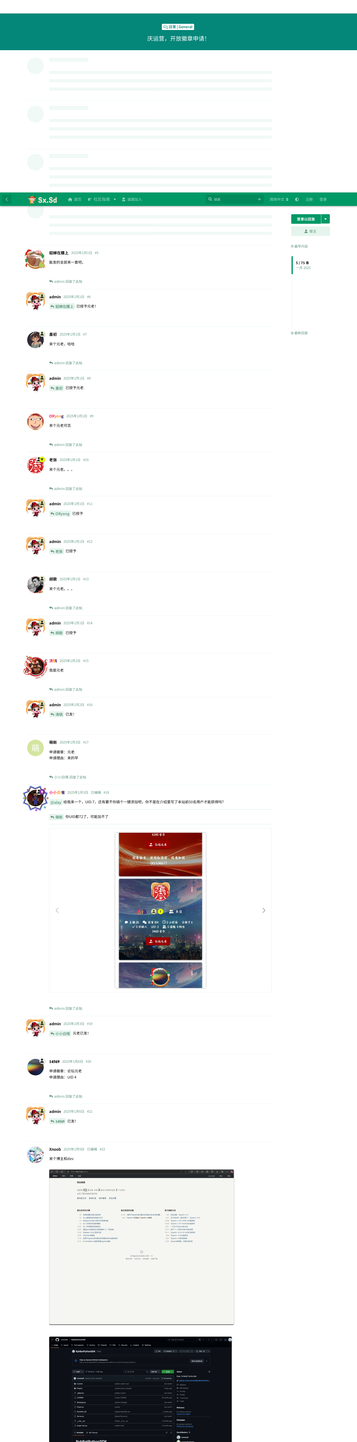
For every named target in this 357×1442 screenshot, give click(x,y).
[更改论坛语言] (279, 7)
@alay (55, 609)
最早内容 (299, 53)
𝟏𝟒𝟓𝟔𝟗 (59, 928)
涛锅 (59, 521)
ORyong (62, 321)
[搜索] (235, 6)
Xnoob (61, 1362)
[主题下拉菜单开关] (325, 26)
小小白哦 (62, 841)
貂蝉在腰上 (64, 113)
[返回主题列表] (6, 6)
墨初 (59, 195)
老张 (59, 358)
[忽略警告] (76, 1431)
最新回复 (299, 140)
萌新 (59, 624)
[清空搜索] (259, 6)
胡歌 (59, 440)
